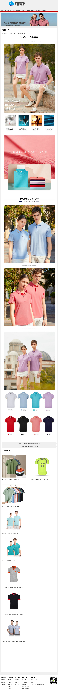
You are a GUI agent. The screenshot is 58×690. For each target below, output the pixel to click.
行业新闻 (17, 679)
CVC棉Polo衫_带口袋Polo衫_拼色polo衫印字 (13, 587)
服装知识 (17, 682)
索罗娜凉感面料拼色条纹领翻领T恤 (10, 479)
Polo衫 (9, 679)
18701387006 (37, 682)
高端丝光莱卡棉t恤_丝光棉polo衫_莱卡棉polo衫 (13, 641)
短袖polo (20, 33)
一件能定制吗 (25, 682)
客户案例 (3, 682)
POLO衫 (7, 10)
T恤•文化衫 (12, 10)
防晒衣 (23, 10)
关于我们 (38, 10)
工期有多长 (24, 684)
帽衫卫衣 (17, 10)
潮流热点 (17, 684)
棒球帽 (28, 10)
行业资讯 (33, 10)
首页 (2, 10)
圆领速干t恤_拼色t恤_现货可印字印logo (40, 479)
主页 (10, 33)
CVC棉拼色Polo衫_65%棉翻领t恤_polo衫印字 (13, 614)
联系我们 (43, 10)
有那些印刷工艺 (25, 688)
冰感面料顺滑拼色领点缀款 (8, 560)
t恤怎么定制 (24, 679)
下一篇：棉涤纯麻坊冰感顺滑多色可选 (29, 446)
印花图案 (3, 684)
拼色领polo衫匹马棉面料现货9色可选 (11, 506)
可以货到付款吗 (25, 686)
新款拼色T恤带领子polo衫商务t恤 (10, 533)
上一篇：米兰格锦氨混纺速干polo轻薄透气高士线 (29, 443)
